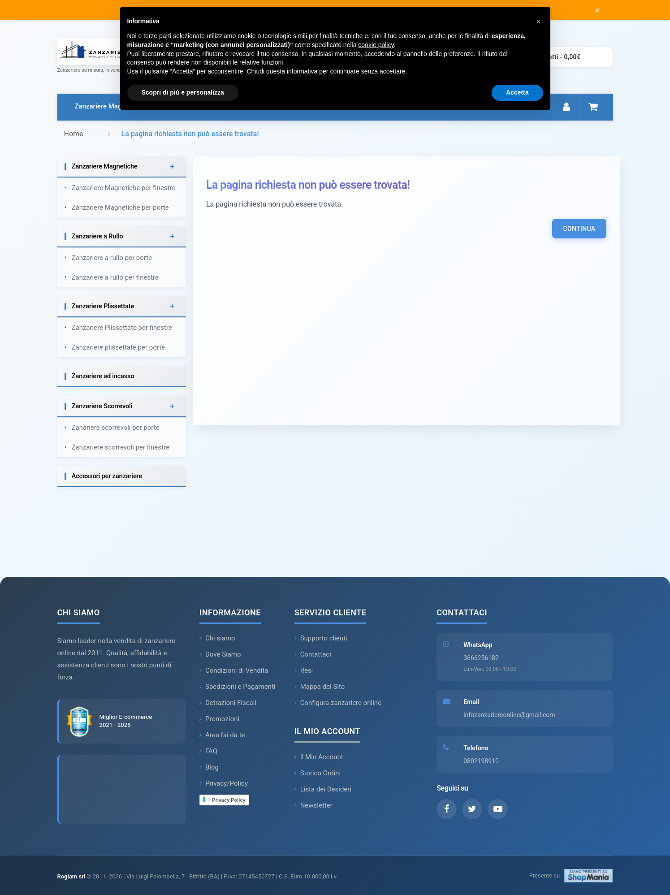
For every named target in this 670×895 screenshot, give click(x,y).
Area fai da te (222, 735)
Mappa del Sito (319, 687)
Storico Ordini (317, 773)
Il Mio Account (318, 757)
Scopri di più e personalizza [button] (183, 92)
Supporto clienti (320, 638)
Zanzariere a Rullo (97, 236)
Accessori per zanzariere (107, 476)
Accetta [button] (517, 92)
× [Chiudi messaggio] (597, 10)
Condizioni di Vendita (233, 670)
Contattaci (312, 654)
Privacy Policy (227, 799)
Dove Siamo (220, 654)
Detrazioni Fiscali (227, 703)
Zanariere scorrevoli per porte (116, 428)
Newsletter (313, 805)
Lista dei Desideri (322, 789)
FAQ (208, 751)
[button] (539, 21)
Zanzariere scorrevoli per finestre (120, 447)
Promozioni (219, 719)
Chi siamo (217, 638)
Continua (579, 228)
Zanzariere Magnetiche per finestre (124, 188)
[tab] (121, 166)
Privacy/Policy (223, 783)
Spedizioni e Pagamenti (237, 687)
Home (73, 134)
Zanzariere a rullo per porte (112, 258)
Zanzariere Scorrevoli (102, 406)
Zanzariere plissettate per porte (118, 347)
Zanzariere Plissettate (103, 306)
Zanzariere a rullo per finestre (115, 277)
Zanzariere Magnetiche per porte (120, 207)
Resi (303, 670)
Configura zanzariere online (337, 703)
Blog (209, 767)
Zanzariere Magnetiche (109, 106)
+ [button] (172, 166)
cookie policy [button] (375, 44)
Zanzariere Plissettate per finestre (122, 328)
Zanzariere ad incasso (103, 376)
